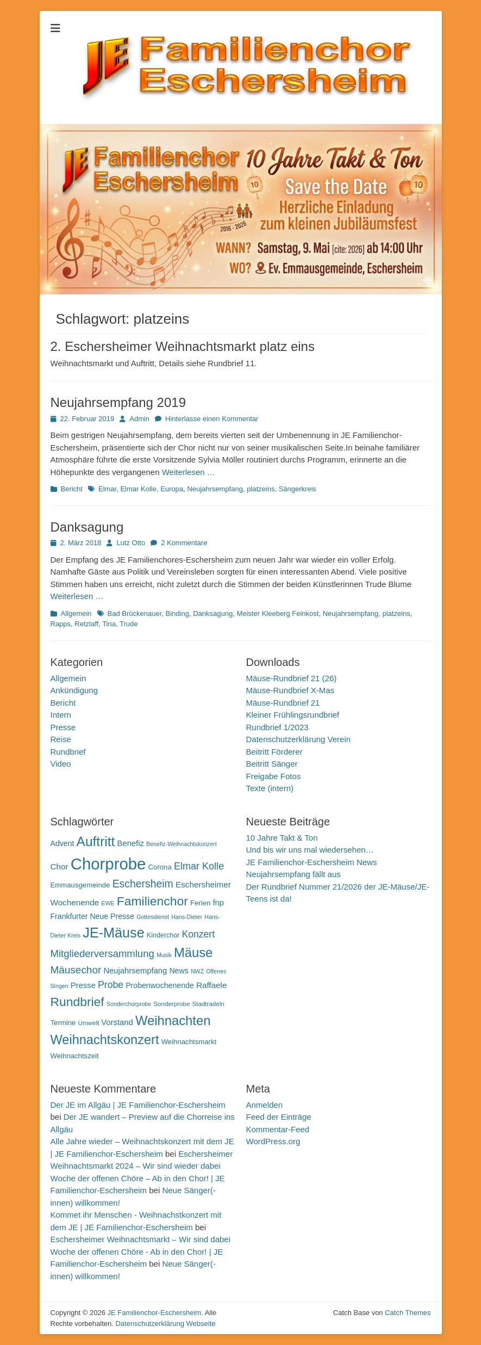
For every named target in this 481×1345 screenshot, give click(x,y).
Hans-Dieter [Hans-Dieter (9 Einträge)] (186, 917)
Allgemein (76, 613)
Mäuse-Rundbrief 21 (283, 702)
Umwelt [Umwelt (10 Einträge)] (88, 1023)
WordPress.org (273, 1141)
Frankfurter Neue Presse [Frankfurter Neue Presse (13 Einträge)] (92, 916)
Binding (177, 613)
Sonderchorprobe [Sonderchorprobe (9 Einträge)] (129, 1004)
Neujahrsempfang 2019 (118, 402)
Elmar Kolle (138, 489)
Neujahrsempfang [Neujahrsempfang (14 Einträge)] (135, 970)
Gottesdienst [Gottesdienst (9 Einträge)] (152, 917)
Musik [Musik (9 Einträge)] (164, 955)
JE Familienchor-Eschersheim (154, 1313)
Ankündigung (74, 690)
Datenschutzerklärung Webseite (165, 1323)
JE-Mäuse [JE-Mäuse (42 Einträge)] (113, 932)
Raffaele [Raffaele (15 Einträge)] (211, 985)
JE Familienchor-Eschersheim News (311, 862)
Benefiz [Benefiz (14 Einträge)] (130, 843)
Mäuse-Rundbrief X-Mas (290, 690)
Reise (61, 739)
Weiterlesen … (188, 472)
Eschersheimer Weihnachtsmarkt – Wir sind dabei (141, 1239)
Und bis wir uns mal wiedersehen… (310, 849)
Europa (171, 489)
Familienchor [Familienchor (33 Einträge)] (152, 901)
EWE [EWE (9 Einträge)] (107, 903)
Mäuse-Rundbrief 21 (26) (291, 678)
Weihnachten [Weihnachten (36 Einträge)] (172, 1020)
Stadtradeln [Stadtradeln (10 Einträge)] (208, 1004)
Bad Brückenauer (135, 613)
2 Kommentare (184, 543)
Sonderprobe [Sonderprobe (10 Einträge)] (171, 1004)
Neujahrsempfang (215, 489)
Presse (63, 727)
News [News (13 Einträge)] (178, 970)
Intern (61, 714)
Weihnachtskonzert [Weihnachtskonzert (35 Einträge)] (105, 1040)
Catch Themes (407, 1313)
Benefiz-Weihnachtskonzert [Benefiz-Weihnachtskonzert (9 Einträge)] (181, 844)
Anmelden (264, 1104)
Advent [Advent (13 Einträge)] (62, 843)
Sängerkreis (297, 489)
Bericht (72, 489)
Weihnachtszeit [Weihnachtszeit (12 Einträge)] (75, 1056)
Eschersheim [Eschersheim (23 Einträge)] (143, 884)
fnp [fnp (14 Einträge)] (218, 902)
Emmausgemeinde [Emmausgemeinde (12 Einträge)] (80, 885)
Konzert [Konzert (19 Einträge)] (198, 934)
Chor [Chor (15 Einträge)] (59, 866)
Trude (129, 624)
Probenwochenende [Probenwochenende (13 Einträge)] (160, 985)
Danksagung (87, 527)
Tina (109, 624)
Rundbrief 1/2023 (277, 727)
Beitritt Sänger (272, 763)
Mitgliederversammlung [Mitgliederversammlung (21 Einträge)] (102, 953)
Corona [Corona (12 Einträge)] (160, 867)
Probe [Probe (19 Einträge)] (110, 984)
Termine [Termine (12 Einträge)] (63, 1023)
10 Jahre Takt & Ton (282, 837)
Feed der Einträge (278, 1116)
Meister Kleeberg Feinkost (277, 613)
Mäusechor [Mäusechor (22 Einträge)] (76, 970)
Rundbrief (68, 751)
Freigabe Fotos (273, 776)
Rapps (61, 624)
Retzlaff (86, 624)
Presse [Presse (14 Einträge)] (83, 985)
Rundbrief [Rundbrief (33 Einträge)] (77, 1002)
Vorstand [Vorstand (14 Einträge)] (117, 1022)
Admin (139, 419)
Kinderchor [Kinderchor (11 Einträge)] (163, 935)
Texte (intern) (270, 788)
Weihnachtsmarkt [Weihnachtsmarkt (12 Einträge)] (189, 1042)
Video (61, 763)
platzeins (260, 489)
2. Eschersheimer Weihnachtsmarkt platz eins (183, 346)
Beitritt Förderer (274, 751)
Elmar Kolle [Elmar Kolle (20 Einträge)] (199, 866)
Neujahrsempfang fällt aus (293, 874)
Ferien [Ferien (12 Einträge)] (200, 903)
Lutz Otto (130, 543)
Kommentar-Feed (278, 1129)
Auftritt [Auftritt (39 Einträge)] (96, 841)
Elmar (107, 489)
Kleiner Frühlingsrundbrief (293, 714)
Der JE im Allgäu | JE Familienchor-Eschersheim (138, 1104)
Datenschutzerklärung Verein (298, 739)
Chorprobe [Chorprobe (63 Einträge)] (108, 864)
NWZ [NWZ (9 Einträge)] (197, 971)
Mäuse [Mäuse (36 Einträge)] (193, 952)
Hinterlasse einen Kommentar (211, 419)
